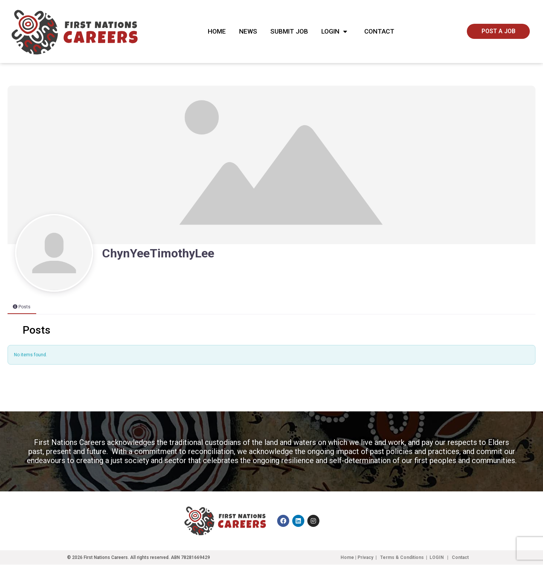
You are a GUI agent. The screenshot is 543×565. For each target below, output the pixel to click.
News (248, 31)
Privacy (365, 557)
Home (217, 31)
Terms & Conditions (402, 557)
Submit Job (289, 31)
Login (336, 31)
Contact (379, 31)
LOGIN (437, 557)
